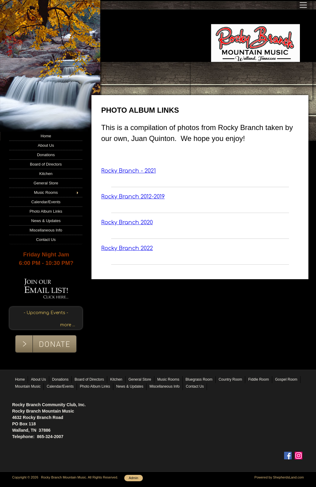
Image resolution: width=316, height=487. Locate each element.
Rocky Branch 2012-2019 (133, 197)
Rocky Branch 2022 (127, 248)
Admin (133, 478)
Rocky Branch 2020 (127, 222)
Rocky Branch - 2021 (128, 171)
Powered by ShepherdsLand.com (279, 477)
